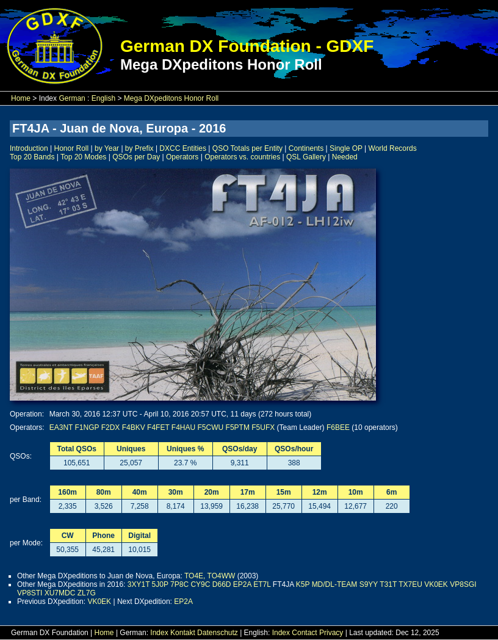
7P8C (179, 584)
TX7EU (410, 584)
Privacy (331, 632)
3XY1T (139, 584)
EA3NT (61, 427)
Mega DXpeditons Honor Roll (171, 98)
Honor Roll (71, 148)
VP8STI (29, 593)
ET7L (261, 584)
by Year (107, 148)
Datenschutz (217, 632)
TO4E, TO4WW (209, 576)
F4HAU (183, 427)
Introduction (29, 148)
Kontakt (182, 632)
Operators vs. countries (242, 157)
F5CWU (211, 427)
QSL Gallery (306, 157)
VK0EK (436, 584)
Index (159, 632)
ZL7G (87, 593)
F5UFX (263, 427)
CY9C (200, 584)
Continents (306, 148)
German (72, 98)
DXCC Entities (182, 148)
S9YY (368, 584)
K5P (302, 584)
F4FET (158, 427)
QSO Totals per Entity (247, 148)
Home (21, 98)
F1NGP (87, 427)
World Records (393, 148)
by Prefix (139, 148)
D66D (221, 584)
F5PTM (238, 427)
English (103, 98)
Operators (182, 157)
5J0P (160, 584)
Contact (304, 632)
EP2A (242, 584)
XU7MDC (60, 593)
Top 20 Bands (32, 157)
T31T (388, 584)
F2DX (110, 427)
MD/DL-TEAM (335, 584)
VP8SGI (463, 584)
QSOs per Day (136, 157)
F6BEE (338, 427)
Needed (345, 157)
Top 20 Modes (83, 157)
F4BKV (133, 427)
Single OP (346, 148)
